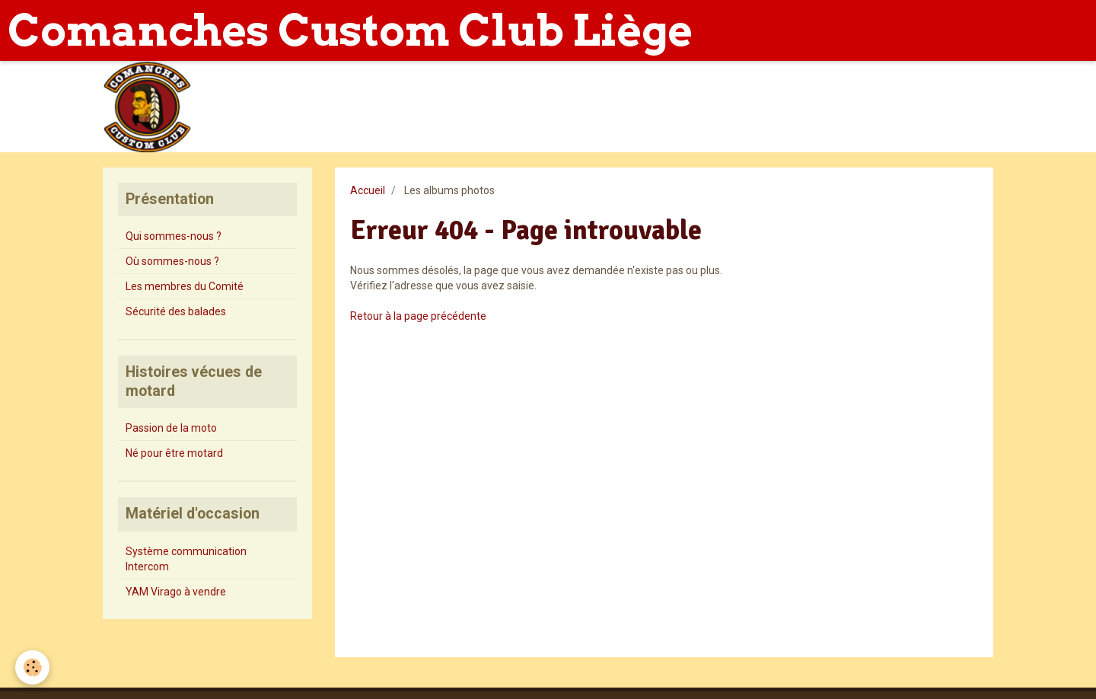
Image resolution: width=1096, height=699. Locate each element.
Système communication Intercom (186, 559)
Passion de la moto (171, 428)
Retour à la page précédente (418, 316)
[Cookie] (32, 667)
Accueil (367, 190)
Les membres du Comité (185, 286)
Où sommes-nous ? (172, 261)
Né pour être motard (174, 453)
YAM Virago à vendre (176, 592)
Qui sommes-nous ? (173, 236)
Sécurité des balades (176, 311)
